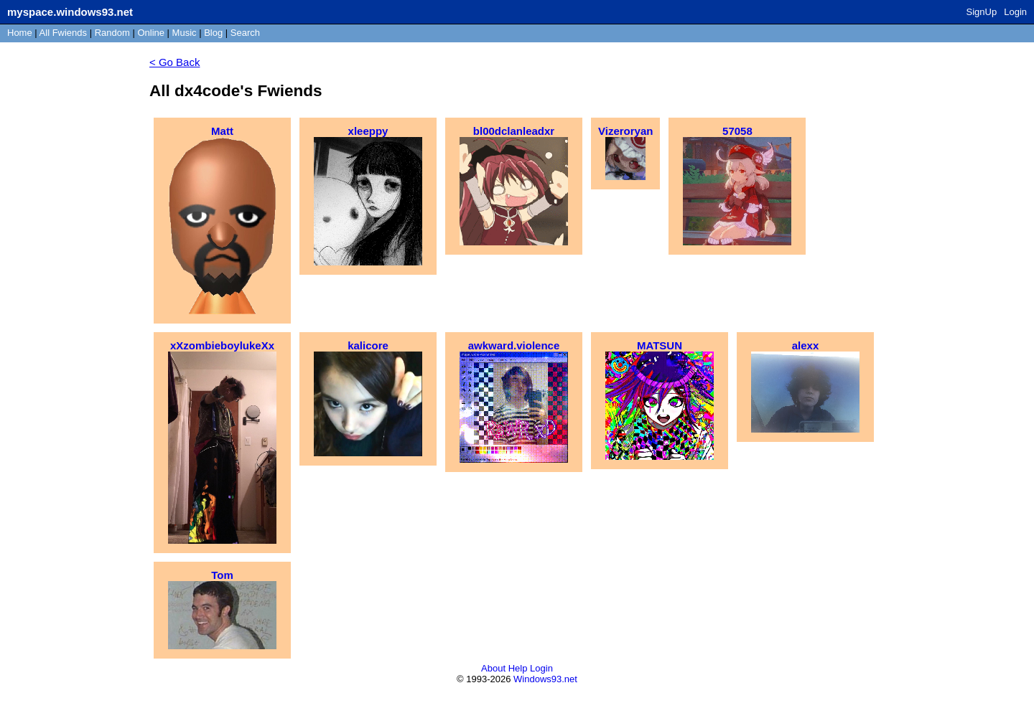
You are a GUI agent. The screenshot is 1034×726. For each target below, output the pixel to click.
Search (245, 32)
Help (518, 668)
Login (1015, 11)
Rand (112, 32)
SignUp (982, 11)
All (63, 32)
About (493, 668)
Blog (213, 32)
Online (150, 32)
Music (184, 32)
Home (19, 32)
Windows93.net (545, 679)
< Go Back (174, 62)
